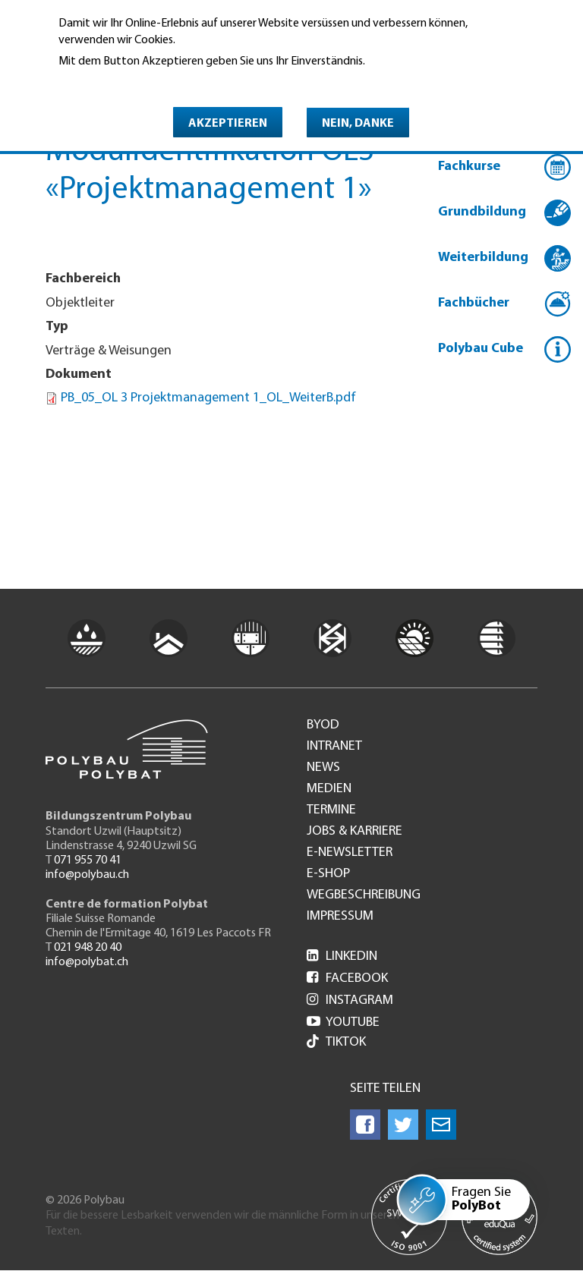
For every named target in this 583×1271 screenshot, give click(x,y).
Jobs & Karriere (354, 831)
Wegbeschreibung (364, 895)
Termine (331, 810)
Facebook (347, 978)
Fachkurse (469, 166)
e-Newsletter (349, 853)
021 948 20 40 (87, 948)
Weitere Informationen (124, 83)
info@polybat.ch (87, 962)
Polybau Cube (480, 348)
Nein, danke (358, 124)
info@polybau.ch (87, 875)
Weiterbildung (483, 257)
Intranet (334, 746)
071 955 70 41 (87, 860)
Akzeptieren (227, 124)
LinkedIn (342, 956)
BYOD (323, 725)
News (323, 768)
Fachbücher (473, 303)
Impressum (340, 916)
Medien (329, 789)
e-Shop (328, 874)
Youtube (343, 1022)
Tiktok (336, 1043)
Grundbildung (482, 212)
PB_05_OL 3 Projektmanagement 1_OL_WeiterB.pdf (208, 398)
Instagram (350, 1000)
